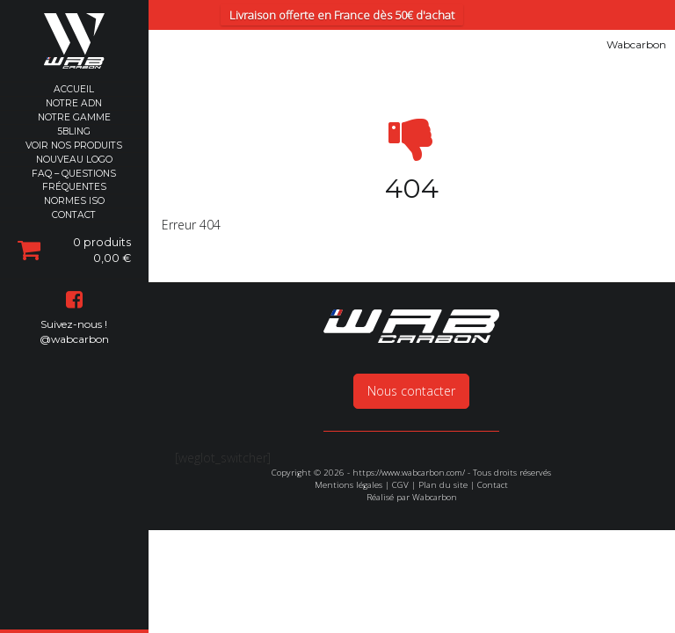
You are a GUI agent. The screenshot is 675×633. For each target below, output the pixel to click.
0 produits (74, 250)
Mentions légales (348, 432)
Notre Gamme (74, 117)
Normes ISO (74, 201)
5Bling (74, 131)
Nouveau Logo (74, 159)
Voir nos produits (73, 145)
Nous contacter (411, 338)
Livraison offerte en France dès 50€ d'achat (341, 15)
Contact (74, 215)
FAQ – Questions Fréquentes (74, 180)
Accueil (74, 89)
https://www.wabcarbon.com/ (408, 420)
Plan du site (443, 432)
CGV (400, 432)
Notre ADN (74, 103)
